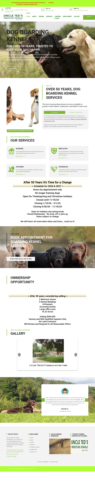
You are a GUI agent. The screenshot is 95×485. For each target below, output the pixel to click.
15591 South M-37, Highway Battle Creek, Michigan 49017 (15, 451)
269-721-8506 (50, 10)
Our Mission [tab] (54, 112)
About (34, 16)
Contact (89, 17)
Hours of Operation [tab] (76, 112)
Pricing (41, 16)
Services (49, 16)
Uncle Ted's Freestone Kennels (17, 469)
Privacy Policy (54, 462)
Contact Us (32, 452)
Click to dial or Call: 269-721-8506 (21, 259)
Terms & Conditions (42, 462)
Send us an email (13, 454)
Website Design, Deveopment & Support (20, 131)
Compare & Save (58, 17)
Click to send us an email (81, 10)
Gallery (77, 16)
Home (28, 16)
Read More (13, 68)
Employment (67, 16)
